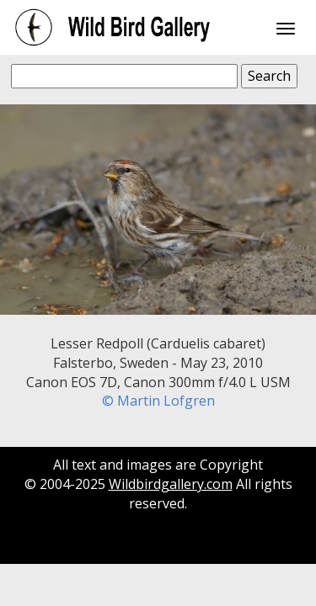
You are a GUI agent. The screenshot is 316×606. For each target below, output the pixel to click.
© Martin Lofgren (158, 400)
